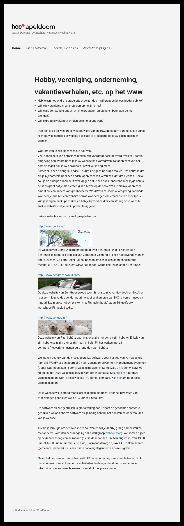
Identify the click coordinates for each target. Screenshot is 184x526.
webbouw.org (113, 396)
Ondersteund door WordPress (32, 510)
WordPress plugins (96, 48)
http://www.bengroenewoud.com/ (59, 238)
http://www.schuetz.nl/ (52, 281)
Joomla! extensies (65, 48)
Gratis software (36, 48)
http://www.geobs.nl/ (51, 190)
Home (16, 48)
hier (118, 336)
